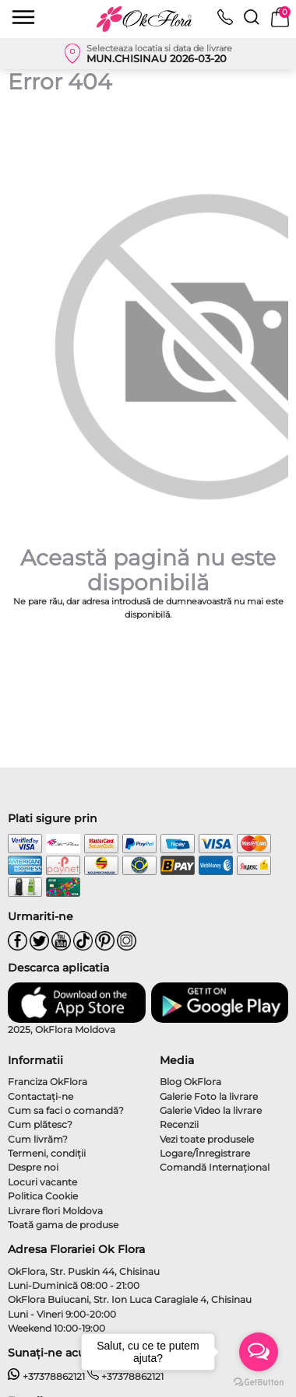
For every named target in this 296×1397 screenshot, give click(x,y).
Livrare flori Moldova (55, 1211)
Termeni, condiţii (47, 1153)
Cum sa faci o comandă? (66, 1110)
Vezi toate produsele (207, 1139)
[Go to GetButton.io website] (259, 1381)
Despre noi (33, 1167)
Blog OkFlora (190, 1081)
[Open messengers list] (258, 1351)
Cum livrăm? (38, 1139)
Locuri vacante (42, 1182)
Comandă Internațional (215, 1167)
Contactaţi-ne (40, 1096)
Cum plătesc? (40, 1124)
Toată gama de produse (63, 1225)
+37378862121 (46, 1376)
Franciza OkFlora (47, 1081)
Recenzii (179, 1124)
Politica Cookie (43, 1196)
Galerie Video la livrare (211, 1110)
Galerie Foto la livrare (209, 1096)
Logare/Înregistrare (205, 1153)
